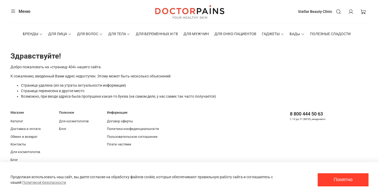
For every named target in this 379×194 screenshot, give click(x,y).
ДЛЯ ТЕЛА (119, 34)
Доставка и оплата (25, 129)
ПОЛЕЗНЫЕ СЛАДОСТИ (330, 34)
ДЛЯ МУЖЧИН (196, 34)
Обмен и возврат (23, 137)
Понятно (343, 179)
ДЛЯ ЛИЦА (60, 34)
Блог (14, 160)
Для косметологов (25, 152)
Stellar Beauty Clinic (315, 11)
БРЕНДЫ (33, 34)
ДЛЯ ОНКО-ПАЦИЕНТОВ (235, 34)
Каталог (16, 121)
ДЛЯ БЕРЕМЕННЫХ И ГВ (157, 34)
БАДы (297, 34)
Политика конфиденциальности (133, 129)
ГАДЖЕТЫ (273, 34)
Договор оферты (120, 121)
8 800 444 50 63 (306, 114)
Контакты (18, 144)
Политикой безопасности (44, 182)
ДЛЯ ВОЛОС (90, 34)
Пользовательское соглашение (132, 137)
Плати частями (119, 144)
